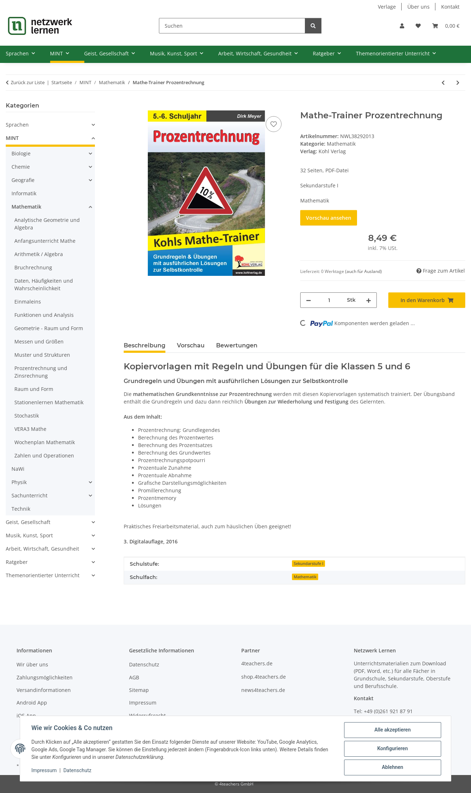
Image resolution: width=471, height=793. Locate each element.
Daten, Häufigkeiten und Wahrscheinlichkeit (43, 284)
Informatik (24, 193)
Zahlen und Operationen (44, 455)
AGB (134, 677)
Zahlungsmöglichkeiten (45, 677)
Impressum (44, 771)
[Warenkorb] (445, 25)
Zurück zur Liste (28, 82)
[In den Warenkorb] (129, 106)
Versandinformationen (44, 690)
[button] (402, 25)
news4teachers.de (263, 690)
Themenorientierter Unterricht (42, 575)
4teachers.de (257, 663)
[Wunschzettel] (418, 25)
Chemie (21, 166)
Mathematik (341, 143)
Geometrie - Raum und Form (48, 328)
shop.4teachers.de (263, 676)
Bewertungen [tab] (236, 345)
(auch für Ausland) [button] (363, 271)
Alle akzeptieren (392, 730)
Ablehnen (392, 767)
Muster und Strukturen (42, 354)
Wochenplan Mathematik (44, 442)
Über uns (418, 6)
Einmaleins (27, 301)
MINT (12, 138)
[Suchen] (232, 25)
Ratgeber (17, 562)
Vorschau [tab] (191, 345)
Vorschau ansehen (328, 217)
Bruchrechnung (33, 267)
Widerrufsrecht (147, 715)
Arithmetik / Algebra (38, 254)
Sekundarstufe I (308, 563)
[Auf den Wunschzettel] (274, 124)
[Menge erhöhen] (368, 300)
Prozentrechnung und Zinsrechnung (40, 372)
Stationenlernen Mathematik (48, 402)
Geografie (23, 180)
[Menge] (329, 300)
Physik (19, 482)
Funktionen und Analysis (44, 314)
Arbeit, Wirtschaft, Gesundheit (42, 548)
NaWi (18, 468)
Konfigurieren (392, 749)
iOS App (26, 715)
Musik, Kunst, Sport (29, 535)
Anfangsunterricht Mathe (45, 240)
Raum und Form (33, 389)
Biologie (21, 153)
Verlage (387, 6)
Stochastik (26, 415)
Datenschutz (78, 771)
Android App (32, 702)
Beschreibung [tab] (144, 345)
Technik (21, 508)
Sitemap (139, 690)
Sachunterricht (29, 495)
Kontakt (450, 6)
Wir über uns (32, 664)
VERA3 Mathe (30, 428)
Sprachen (17, 124)
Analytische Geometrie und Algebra (47, 224)
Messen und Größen (39, 341)
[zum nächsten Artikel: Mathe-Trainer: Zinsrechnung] (458, 82)
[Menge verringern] (308, 300)
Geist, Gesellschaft (28, 522)
